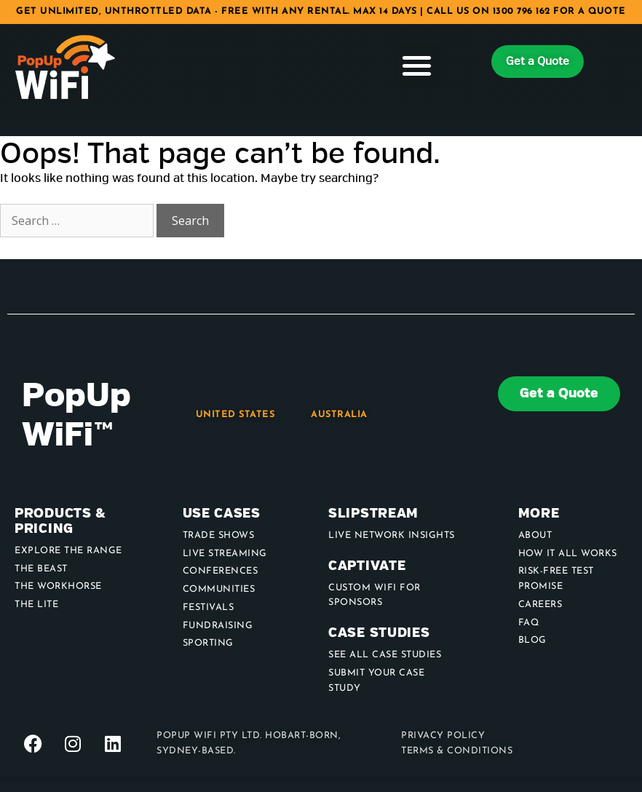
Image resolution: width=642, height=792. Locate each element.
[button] (417, 66)
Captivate (366, 566)
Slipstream (373, 513)
